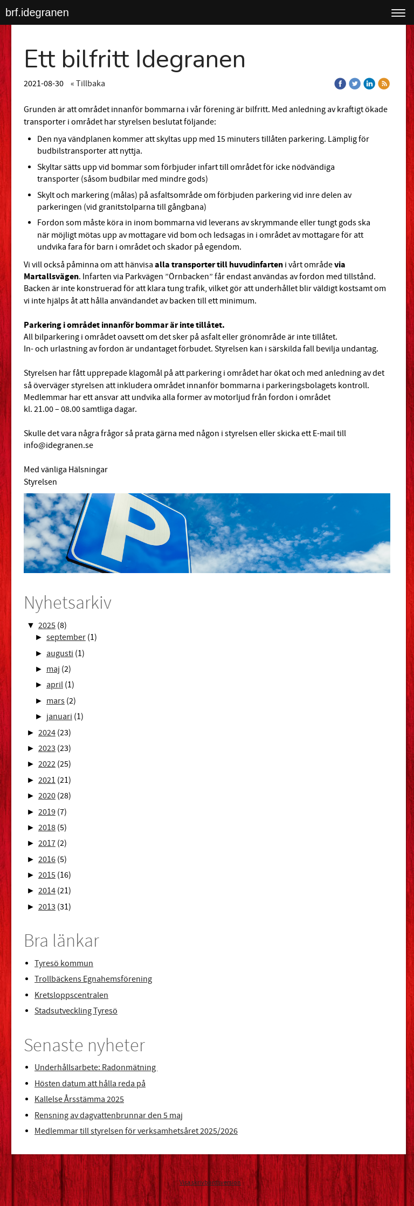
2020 (47, 795)
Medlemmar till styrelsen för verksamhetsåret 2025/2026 (136, 1131)
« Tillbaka (88, 83)
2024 (47, 732)
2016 (47, 859)
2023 (47, 748)
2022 (47, 764)
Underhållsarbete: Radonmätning (95, 1067)
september (66, 637)
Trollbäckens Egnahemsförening (93, 979)
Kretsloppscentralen (71, 995)
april (54, 684)
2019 (47, 812)
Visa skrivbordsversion (210, 1183)
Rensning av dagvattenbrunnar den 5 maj (108, 1115)
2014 (47, 890)
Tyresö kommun (63, 963)
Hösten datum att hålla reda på (90, 1083)
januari (59, 716)
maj (53, 669)
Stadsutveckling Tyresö (76, 1010)
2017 (47, 843)
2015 (47, 875)
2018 (47, 827)
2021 (47, 780)
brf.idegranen (37, 12)
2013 (47, 906)
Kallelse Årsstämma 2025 (79, 1099)
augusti (59, 653)
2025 (47, 625)
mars (55, 700)
